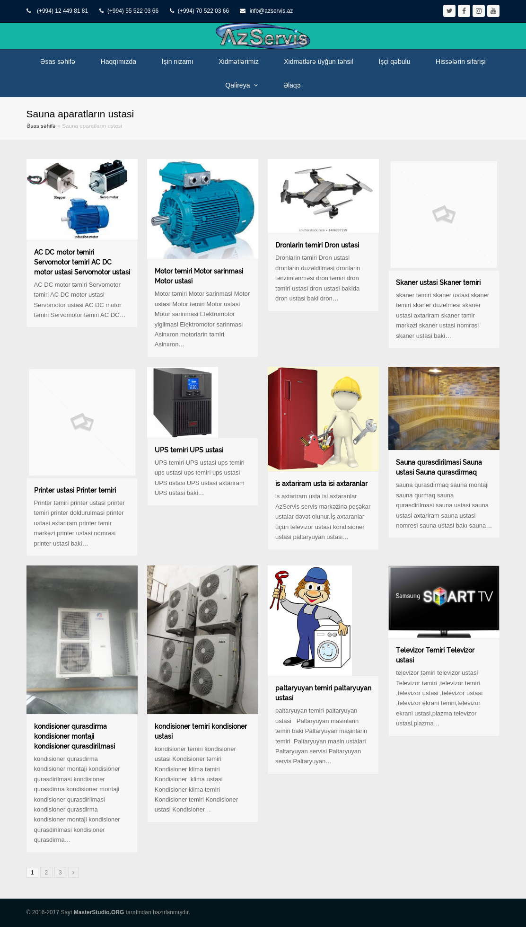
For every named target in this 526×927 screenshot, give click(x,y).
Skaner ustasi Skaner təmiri (438, 282)
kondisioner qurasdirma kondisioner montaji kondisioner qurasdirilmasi (74, 736)
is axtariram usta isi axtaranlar (321, 483)
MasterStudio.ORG (99, 912)
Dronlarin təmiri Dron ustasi (317, 245)
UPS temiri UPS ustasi (189, 450)
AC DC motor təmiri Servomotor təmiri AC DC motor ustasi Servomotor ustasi (82, 262)
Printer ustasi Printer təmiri (75, 490)
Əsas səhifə (41, 126)
